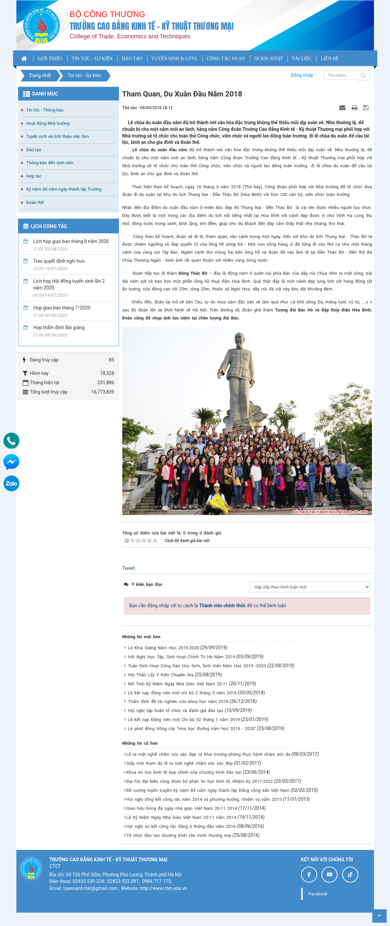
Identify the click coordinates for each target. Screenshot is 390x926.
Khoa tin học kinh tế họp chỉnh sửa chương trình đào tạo (184, 772)
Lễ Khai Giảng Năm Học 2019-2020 (163, 647)
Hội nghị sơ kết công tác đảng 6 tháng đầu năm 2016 (181, 826)
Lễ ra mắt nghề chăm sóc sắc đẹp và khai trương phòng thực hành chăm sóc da (208, 754)
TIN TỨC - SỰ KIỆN (92, 58)
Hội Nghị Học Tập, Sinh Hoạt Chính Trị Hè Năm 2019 (181, 656)
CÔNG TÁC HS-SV (226, 58)
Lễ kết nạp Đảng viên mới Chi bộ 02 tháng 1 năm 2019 (184, 719)
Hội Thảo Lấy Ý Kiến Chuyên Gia (160, 674)
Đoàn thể (35, 202)
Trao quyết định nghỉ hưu (59, 261)
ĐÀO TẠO (132, 58)
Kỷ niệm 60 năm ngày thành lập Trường (64, 189)
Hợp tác (33, 176)
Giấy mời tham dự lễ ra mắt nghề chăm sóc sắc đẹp (179, 763)
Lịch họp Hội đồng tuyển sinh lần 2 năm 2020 (69, 284)
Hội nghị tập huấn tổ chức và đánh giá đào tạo (175, 710)
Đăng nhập (302, 75)
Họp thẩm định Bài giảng (59, 327)
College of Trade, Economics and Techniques (130, 36)
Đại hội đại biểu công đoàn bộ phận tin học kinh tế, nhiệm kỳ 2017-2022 (199, 781)
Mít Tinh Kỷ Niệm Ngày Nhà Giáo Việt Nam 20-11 (178, 683)
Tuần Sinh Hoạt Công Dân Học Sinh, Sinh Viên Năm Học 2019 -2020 (197, 665)
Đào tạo (33, 149)
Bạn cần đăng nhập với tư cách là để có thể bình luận (207, 605)
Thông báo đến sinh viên (50, 162)
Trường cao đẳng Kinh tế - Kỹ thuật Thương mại (152, 26)
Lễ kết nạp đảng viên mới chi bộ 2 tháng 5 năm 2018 (182, 692)
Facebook (318, 893)
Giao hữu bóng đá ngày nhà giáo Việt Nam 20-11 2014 (181, 808)
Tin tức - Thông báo (45, 109)
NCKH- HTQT (268, 58)
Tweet (128, 568)
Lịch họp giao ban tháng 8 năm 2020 (71, 241)
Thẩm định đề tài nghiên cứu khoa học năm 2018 (178, 701)
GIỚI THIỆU (49, 58)
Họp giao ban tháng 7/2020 (61, 307)
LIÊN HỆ (330, 58)
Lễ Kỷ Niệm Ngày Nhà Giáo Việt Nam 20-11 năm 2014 (181, 817)
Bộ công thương (107, 14)
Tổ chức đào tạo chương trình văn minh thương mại (178, 835)
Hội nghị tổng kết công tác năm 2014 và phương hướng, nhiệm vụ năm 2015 (204, 799)
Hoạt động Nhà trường (48, 123)
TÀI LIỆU (301, 58)
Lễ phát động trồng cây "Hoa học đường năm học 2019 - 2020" (192, 728)
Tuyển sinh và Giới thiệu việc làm (57, 136)
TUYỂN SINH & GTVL (174, 58)
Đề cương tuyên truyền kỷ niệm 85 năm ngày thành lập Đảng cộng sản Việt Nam (207, 790)
